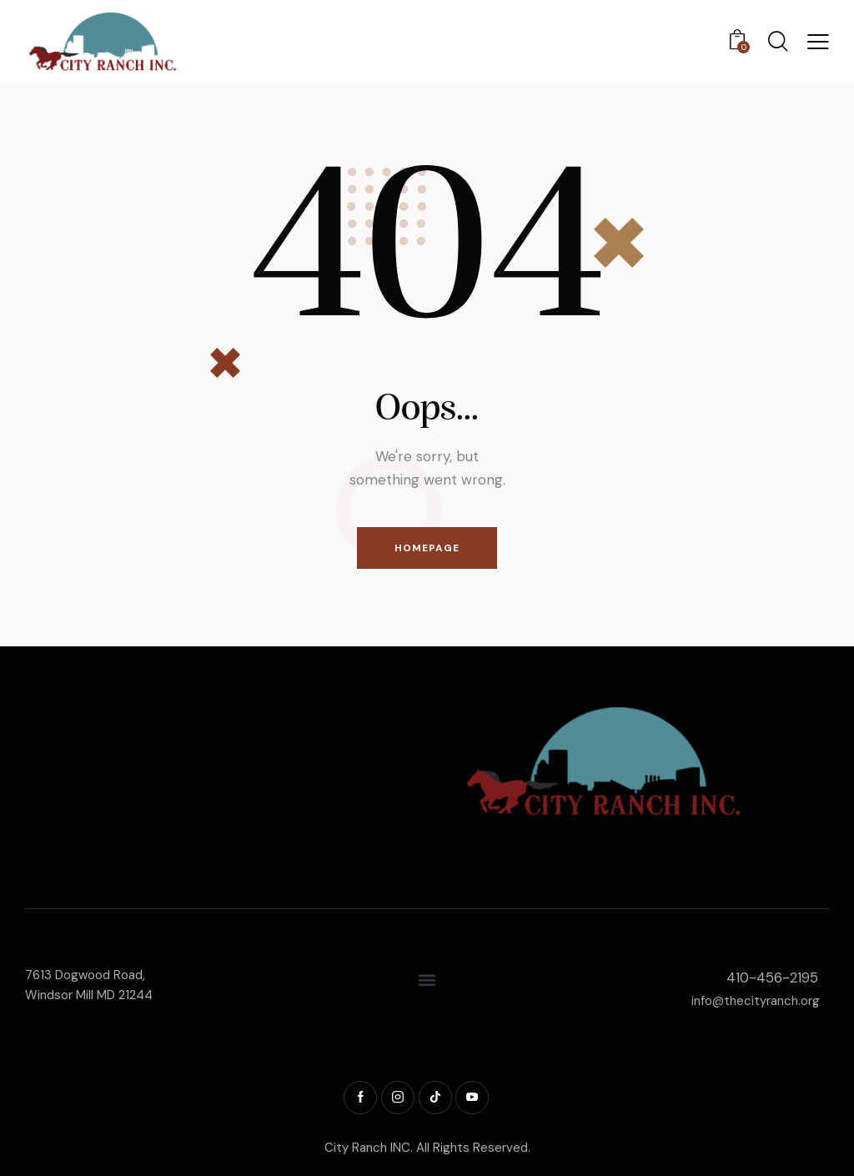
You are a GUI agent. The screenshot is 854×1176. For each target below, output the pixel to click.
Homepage (427, 548)
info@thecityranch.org (755, 1001)
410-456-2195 (772, 978)
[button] (818, 41)
